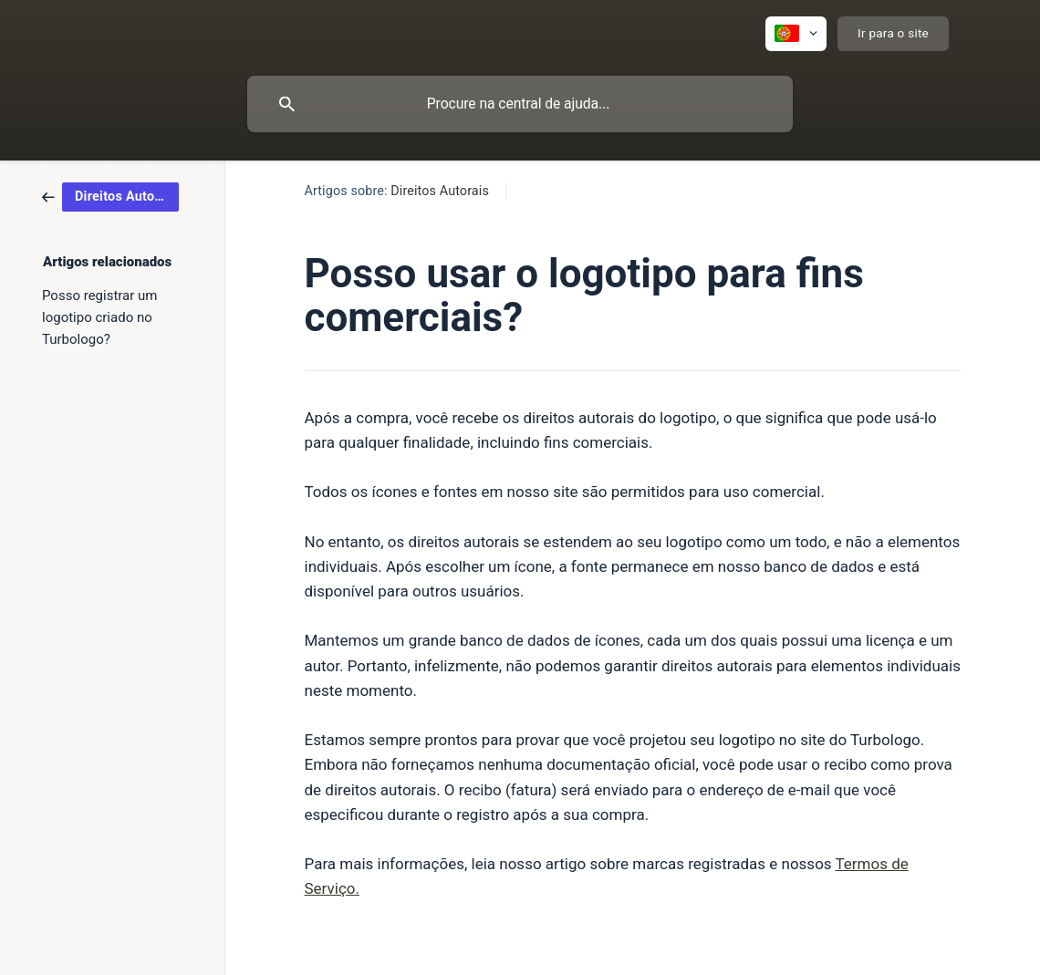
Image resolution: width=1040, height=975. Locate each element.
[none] (796, 33)
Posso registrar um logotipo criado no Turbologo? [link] (99, 317)
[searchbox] (520, 104)
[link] (110, 196)
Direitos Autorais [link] (439, 191)
